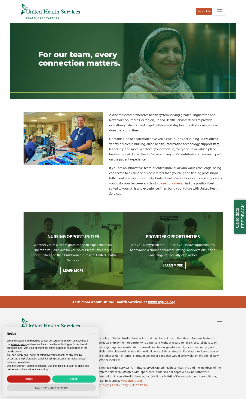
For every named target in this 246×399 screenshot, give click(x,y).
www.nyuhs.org (162, 301)
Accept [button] (74, 378)
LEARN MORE (73, 270)
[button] (93, 333)
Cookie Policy (120, 385)
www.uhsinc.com (131, 380)
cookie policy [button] (14, 351)
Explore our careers (168, 183)
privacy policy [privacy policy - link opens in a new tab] (19, 344)
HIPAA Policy (140, 385)
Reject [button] (29, 378)
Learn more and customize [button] (51, 387)
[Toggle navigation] (220, 11)
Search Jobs (204, 11)
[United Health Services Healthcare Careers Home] (50, 11)
